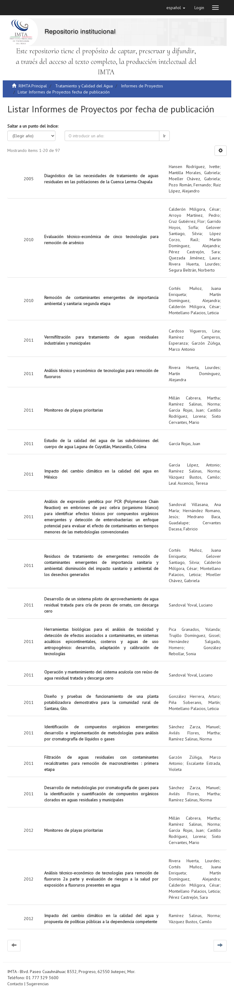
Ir (164, 136)
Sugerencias (38, 983)
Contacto (15, 983)
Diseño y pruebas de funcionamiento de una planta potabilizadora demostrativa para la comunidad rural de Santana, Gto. (101, 702)
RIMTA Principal (33, 86)
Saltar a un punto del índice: (32, 126)
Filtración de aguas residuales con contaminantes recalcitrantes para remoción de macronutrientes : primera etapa (101, 763)
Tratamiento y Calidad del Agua (84, 86)
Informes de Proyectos (142, 86)
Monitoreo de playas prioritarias (73, 410)
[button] (176, 7)
